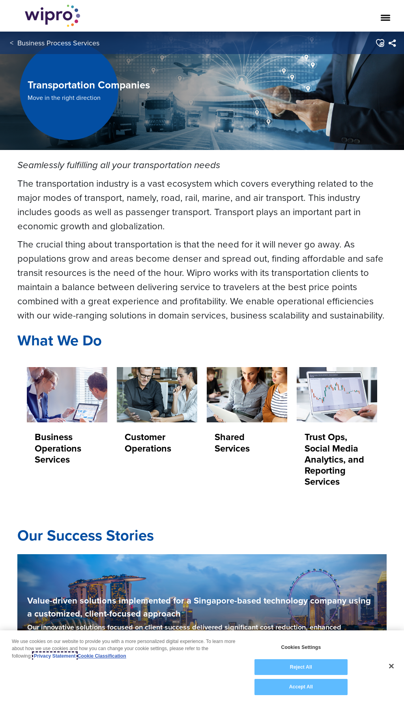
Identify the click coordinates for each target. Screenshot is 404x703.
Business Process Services (58, 43)
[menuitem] (392, 43)
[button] (380, 43)
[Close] (391, 670)
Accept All (301, 691)
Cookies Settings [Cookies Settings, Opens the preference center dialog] (301, 652)
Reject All (301, 671)
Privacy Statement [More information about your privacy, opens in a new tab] (55, 660)
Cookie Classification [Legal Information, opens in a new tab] (102, 660)
